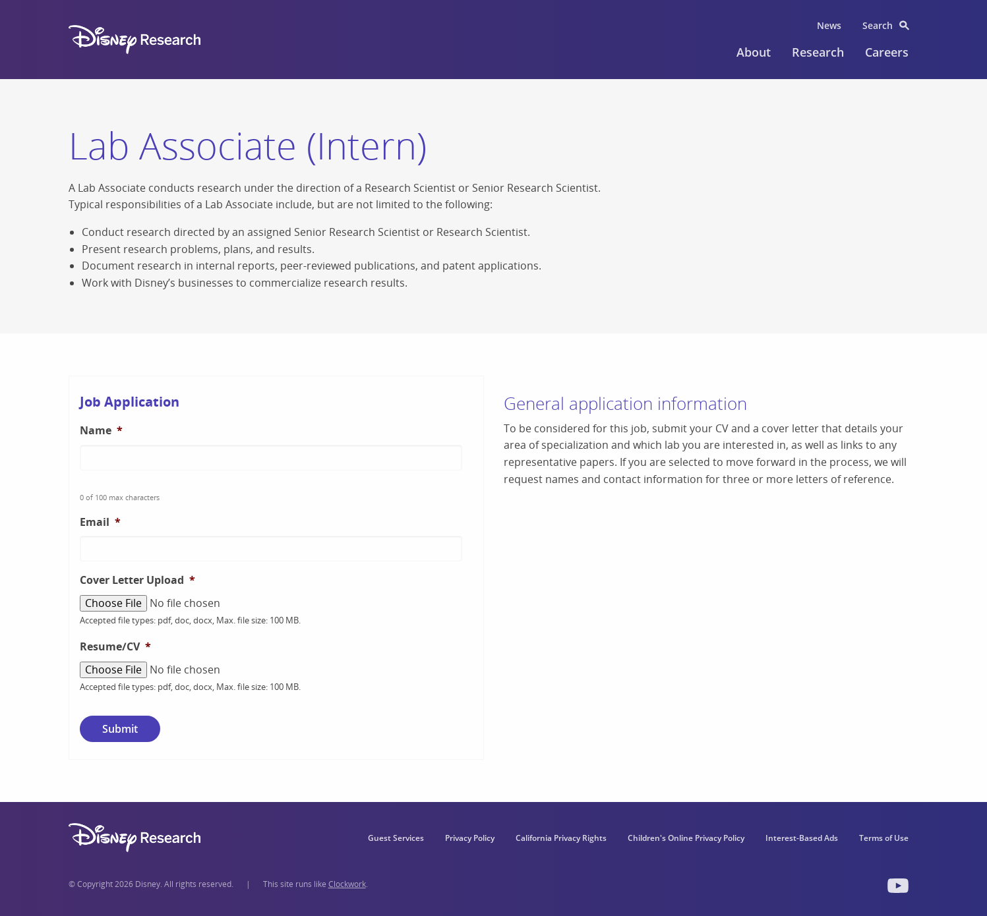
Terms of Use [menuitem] (884, 838)
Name (101, 431)
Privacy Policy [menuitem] (469, 838)
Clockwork (347, 884)
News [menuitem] (829, 25)
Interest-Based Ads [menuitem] (801, 838)
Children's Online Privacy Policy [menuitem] (686, 838)
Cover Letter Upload (137, 580)
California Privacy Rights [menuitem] (561, 838)
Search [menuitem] (877, 25)
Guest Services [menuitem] (396, 838)
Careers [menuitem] (887, 52)
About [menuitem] (753, 52)
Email (100, 522)
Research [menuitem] (818, 52)
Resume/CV (115, 647)
